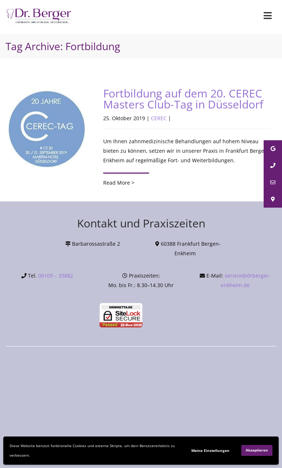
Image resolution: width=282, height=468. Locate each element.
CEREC (159, 118)
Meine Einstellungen (210, 450)
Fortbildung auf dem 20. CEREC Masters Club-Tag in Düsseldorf (183, 99)
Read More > (118, 182)
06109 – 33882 (55, 275)
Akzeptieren (257, 450)
